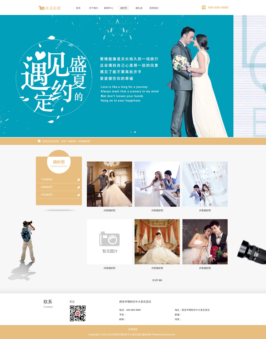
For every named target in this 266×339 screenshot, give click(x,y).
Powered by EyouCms (163, 334)
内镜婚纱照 (84, 141)
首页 (63, 141)
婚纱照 (72, 141)
